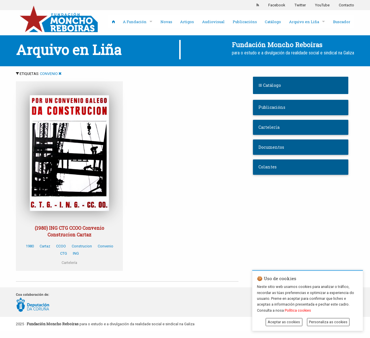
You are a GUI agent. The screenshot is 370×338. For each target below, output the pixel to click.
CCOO (61, 246)
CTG (63, 253)
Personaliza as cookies (328, 322)
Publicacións (245, 21)
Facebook (276, 5)
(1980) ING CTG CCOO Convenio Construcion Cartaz (69, 231)
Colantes (267, 167)
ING (76, 253)
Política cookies (298, 310)
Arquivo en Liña (304, 21)
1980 (30, 246)
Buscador (341, 21)
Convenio (49, 73)
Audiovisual (213, 21)
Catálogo (273, 21)
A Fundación (135, 21)
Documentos (271, 147)
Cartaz (45, 246)
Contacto (346, 5)
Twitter (300, 5)
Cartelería (269, 127)
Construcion (82, 246)
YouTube (322, 5)
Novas (166, 21)
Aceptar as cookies (284, 322)
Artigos (187, 21)
